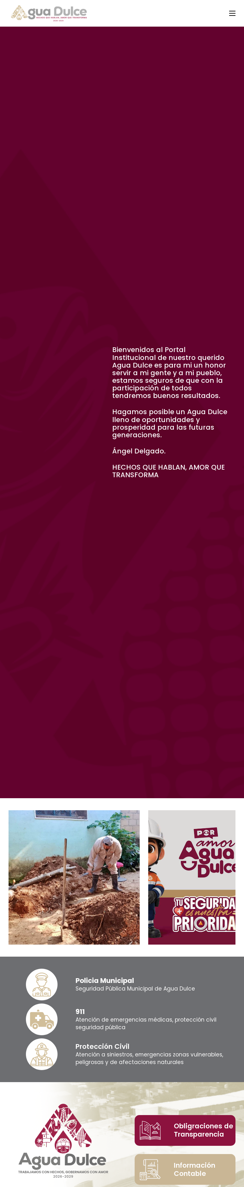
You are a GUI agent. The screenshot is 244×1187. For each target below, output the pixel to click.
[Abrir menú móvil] (232, 13)
